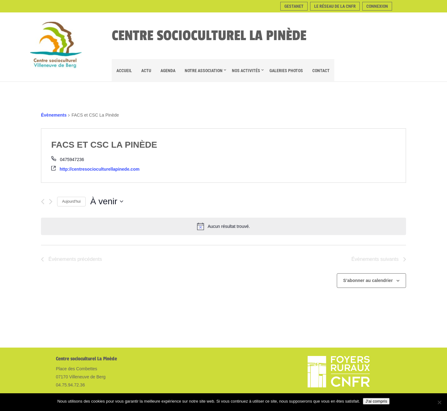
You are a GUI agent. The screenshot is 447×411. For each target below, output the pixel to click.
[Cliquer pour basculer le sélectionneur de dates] (106, 201)
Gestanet (294, 6)
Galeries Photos (286, 70)
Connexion (377, 6)
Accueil (124, 70)
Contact (321, 70)
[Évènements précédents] (42, 202)
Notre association (204, 70)
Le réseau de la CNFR (335, 6)
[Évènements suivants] (50, 202)
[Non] (439, 402)
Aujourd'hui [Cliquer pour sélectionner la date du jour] (71, 201)
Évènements (53, 115)
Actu (146, 70)
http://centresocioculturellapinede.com (100, 169)
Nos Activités (246, 70)
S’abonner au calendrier (368, 280)
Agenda (167, 70)
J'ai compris (376, 401)
